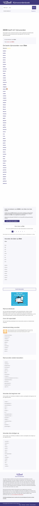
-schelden (6, 457)
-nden (6, 450)
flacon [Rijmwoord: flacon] (4, 107)
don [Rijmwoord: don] (5, 251)
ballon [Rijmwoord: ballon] (4, 53)
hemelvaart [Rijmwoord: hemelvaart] (7, 336)
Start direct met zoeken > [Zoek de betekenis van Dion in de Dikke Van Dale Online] (12, 221)
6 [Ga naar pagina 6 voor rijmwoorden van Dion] (22, 231)
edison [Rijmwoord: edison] (6, 277)
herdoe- (6, 410)
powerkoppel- (7, 426)
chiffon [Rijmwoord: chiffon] (4, 84)
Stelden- (6, 419)
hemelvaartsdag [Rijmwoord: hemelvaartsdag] (8, 335)
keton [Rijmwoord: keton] (4, 151)
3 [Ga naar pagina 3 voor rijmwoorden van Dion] (16, 231)
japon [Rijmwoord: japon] (4, 138)
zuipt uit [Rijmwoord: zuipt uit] (6, 386)
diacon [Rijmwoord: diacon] (6, 267)
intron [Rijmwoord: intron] (4, 131)
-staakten (7, 443)
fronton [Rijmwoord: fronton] (4, 113)
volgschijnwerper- (8, 415)
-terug (6, 446)
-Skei (6, 444)
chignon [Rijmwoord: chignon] (4, 86)
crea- (6, 408)
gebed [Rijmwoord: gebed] (6, 342)
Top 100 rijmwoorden (19, 289)
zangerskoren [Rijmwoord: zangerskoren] (7, 385)
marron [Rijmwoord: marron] (4, 167)
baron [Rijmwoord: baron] (4, 55)
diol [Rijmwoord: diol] (5, 249)
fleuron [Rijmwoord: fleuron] (4, 111)
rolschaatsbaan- (8, 405)
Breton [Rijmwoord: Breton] (4, 71)
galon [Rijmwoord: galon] (4, 118)
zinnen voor (10, 41)
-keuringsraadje (8, 453)
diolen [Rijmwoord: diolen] (6, 273)
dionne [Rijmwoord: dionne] (6, 275)
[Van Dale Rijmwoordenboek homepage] (8, 2)
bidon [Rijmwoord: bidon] (4, 66)
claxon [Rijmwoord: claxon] (4, 89)
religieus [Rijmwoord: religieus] (6, 338)
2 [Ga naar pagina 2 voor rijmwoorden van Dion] (14, 231)
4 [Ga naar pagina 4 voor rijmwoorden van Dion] (18, 231)
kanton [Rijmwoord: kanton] (4, 147)
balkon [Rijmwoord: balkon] (4, 50)
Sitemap (23, 504)
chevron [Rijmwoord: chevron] (5, 82)
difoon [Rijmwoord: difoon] (6, 269)
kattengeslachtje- (8, 414)
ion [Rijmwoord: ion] (5, 255)
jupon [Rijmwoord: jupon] (4, 143)
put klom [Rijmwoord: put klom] (6, 381)
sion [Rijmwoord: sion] (5, 261)
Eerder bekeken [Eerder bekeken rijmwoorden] (7, 11)
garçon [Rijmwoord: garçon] (4, 120)
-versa (6, 464)
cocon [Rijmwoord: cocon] (4, 91)
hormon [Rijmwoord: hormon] (4, 129)
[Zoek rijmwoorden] (14, 7)
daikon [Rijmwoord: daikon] (6, 265)
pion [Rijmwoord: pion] (5, 259)
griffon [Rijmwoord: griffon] (4, 127)
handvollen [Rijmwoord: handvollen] (7, 374)
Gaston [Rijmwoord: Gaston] (4, 122)
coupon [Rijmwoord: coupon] (4, 98)
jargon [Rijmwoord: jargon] (4, 140)
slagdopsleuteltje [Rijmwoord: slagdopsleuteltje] (8, 379)
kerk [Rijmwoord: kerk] (5, 344)
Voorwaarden (33, 504)
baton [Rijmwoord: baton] (4, 57)
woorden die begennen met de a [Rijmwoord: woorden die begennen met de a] (11, 377)
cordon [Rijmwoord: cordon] (4, 95)
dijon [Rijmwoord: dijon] (6, 241)
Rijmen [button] (34, 7)
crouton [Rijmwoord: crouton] (4, 100)
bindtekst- (7, 424)
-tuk (5, 462)
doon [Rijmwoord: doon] (6, 253)
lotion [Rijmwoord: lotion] (4, 163)
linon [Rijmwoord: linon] (4, 158)
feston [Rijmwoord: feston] (4, 104)
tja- (5, 422)
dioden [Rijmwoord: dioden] (6, 271)
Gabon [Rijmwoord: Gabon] (4, 116)
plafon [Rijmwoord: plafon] (4, 178)
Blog (20, 504)
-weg (6, 455)
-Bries (6, 460)
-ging (6, 451)
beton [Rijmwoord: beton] (4, 59)
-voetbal (6, 466)
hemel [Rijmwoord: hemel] (6, 349)
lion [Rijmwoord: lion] (5, 257)
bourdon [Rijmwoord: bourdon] (5, 68)
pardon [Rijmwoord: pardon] (4, 169)
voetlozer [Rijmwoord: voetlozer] (6, 363)
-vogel (6, 459)
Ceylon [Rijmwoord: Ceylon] (4, 80)
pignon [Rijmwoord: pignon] (4, 176)
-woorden (6, 441)
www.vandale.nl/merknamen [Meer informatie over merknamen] (17, 494)
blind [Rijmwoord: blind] (6, 372)
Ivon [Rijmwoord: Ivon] (4, 136)
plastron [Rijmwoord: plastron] (5, 183)
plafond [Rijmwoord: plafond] (4, 181)
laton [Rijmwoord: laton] (4, 156)
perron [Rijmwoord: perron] (4, 174)
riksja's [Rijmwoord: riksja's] (6, 369)
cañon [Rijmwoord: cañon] (4, 75)
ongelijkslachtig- (8, 421)
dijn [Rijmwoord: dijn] (5, 247)
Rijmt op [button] (5, 7)
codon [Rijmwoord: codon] (4, 93)
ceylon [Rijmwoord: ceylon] (4, 77)
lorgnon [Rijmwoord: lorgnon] (4, 160)
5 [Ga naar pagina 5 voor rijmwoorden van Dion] (20, 231)
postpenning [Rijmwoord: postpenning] (7, 365)
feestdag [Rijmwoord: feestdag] (6, 345)
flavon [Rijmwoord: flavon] (4, 109)
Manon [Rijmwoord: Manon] (4, 165)
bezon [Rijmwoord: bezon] (4, 62)
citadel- (6, 401)
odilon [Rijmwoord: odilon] (6, 279)
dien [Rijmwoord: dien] (5, 245)
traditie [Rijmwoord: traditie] (6, 347)
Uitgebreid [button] (33, 11)
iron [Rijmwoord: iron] (4, 134)
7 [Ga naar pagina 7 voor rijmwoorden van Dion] (24, 231)
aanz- (6, 406)
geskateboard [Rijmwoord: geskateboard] (7, 383)
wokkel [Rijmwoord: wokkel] (6, 362)
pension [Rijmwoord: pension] (4, 172)
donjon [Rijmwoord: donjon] (4, 102)
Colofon (27, 504)
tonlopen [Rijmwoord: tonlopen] (6, 376)
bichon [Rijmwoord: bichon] (4, 64)
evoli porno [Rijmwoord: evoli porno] (7, 367)
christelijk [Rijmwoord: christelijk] (6, 340)
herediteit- (7, 417)
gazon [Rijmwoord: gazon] (4, 125)
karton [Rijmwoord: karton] (4, 149)
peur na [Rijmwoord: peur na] (6, 370)
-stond (6, 448)
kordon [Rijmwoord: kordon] (4, 154)
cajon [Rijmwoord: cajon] (4, 73)
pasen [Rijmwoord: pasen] (6, 351)
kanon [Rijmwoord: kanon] (4, 145)
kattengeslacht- (8, 403)
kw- (5, 412)
